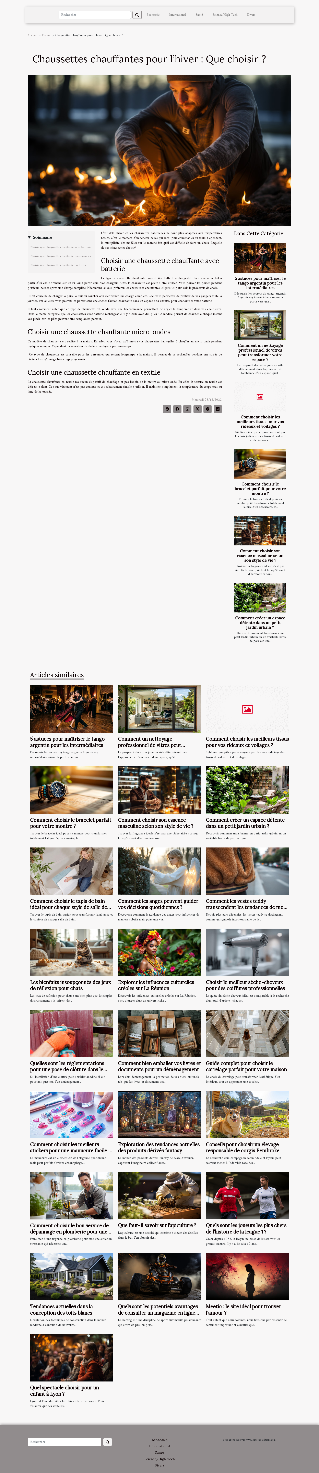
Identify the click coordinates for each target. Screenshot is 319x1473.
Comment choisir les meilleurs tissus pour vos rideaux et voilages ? (260, 422)
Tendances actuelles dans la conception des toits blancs (61, 1309)
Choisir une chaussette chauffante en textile (58, 265)
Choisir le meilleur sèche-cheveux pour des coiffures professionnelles (245, 985)
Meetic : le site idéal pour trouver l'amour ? (243, 1309)
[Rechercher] (95, 15)
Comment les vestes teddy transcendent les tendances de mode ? (247, 907)
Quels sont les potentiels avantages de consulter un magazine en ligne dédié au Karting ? (158, 1312)
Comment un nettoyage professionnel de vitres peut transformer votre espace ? (260, 352)
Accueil (32, 35)
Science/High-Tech (225, 15)
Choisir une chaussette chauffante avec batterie (60, 247)
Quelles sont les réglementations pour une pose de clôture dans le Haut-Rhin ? (67, 1069)
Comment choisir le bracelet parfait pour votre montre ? (260, 489)
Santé (199, 15)
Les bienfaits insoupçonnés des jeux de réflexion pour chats (70, 985)
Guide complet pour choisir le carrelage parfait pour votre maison (246, 1066)
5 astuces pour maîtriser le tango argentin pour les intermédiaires (260, 283)
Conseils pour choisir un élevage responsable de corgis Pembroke (242, 1147)
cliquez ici (168, 288)
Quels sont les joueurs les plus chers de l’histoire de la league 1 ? (246, 1228)
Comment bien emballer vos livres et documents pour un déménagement (159, 1066)
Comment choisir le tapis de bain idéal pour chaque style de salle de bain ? (68, 907)
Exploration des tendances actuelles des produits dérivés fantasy (159, 1147)
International (177, 15)
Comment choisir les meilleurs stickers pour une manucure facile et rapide (71, 1150)
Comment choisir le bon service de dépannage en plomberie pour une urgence (69, 1232)
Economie (153, 15)
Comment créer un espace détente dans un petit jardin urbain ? (260, 623)
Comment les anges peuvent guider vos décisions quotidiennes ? (158, 904)
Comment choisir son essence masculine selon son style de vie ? (260, 555)
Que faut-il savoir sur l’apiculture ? (157, 1225)
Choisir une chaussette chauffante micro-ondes (60, 256)
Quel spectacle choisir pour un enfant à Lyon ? (64, 1391)
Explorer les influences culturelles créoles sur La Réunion (156, 985)
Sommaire (42, 237)
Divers (251, 15)
